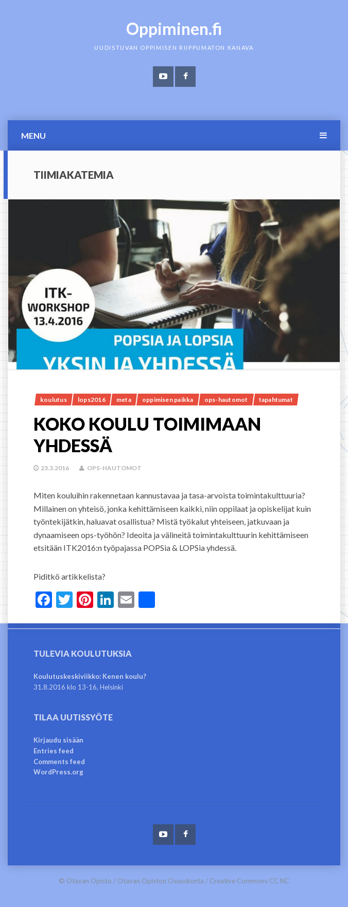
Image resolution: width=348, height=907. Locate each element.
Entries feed (53, 751)
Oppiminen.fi (174, 28)
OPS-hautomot (226, 399)
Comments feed (59, 761)
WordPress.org (58, 772)
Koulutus (53, 399)
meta (123, 399)
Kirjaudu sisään (58, 740)
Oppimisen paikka (168, 399)
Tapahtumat (276, 399)
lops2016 (92, 399)
